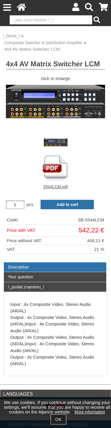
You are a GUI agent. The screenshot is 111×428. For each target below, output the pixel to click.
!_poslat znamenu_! (26, 287)
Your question (20, 276)
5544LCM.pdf (55, 187)
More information (90, 412)
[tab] (55, 262)
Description (18, 267)
